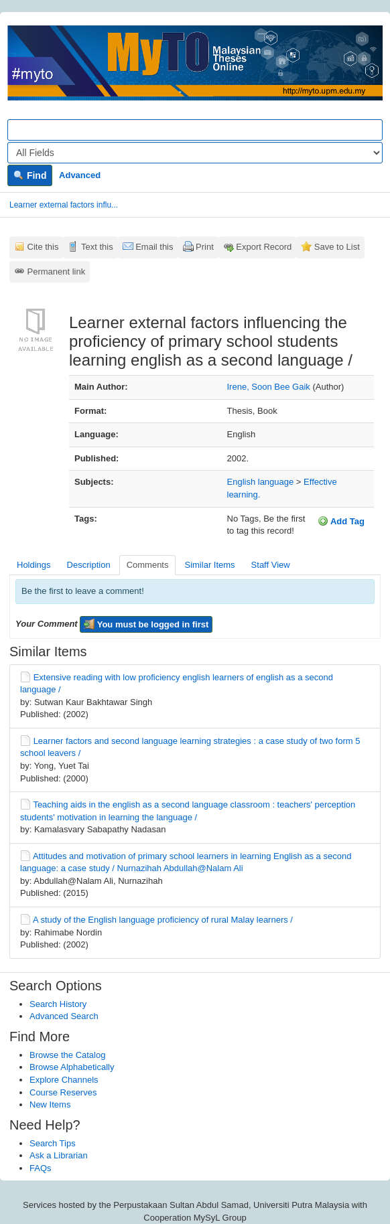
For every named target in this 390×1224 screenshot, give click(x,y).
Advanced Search (64, 1016)
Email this (154, 247)
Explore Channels (64, 1080)
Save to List (337, 247)
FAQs (40, 1168)
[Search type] (195, 152)
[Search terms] (195, 130)
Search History (57, 1004)
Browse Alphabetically (71, 1067)
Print (205, 247)
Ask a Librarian (58, 1155)
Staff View (270, 565)
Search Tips (52, 1143)
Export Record (263, 247)
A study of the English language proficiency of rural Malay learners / (163, 920)
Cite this (43, 247)
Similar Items (209, 565)
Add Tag (341, 521)
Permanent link (56, 271)
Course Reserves (62, 1092)
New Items (49, 1104)
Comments (148, 565)
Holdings (34, 565)
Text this (97, 247)
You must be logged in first (146, 624)
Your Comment (46, 624)
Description (89, 565)
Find (29, 175)
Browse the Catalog (67, 1055)
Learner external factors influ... (63, 205)
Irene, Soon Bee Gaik (268, 387)
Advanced (80, 175)
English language (260, 482)
